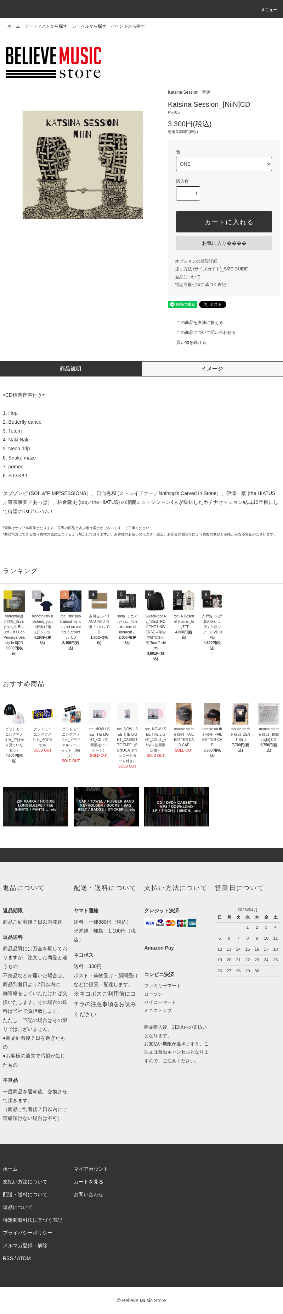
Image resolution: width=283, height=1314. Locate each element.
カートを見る (88, 1181)
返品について (187, 276)
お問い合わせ (88, 1194)
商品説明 (71, 369)
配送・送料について (25, 1194)
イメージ (212, 369)
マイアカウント (91, 1169)
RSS (8, 1258)
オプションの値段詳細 (196, 261)
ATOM (24, 1258)
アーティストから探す (46, 26)
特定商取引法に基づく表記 (200, 284)
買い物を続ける (187, 342)
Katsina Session (183, 92)
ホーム (13, 26)
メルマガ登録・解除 (25, 1245)
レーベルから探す (89, 26)
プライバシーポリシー (27, 1233)
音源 (206, 92)
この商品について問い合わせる (202, 332)
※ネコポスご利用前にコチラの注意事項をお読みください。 (105, 1004)
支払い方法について (25, 1181)
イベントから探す (128, 26)
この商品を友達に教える (195, 322)
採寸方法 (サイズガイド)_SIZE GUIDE (211, 268)
